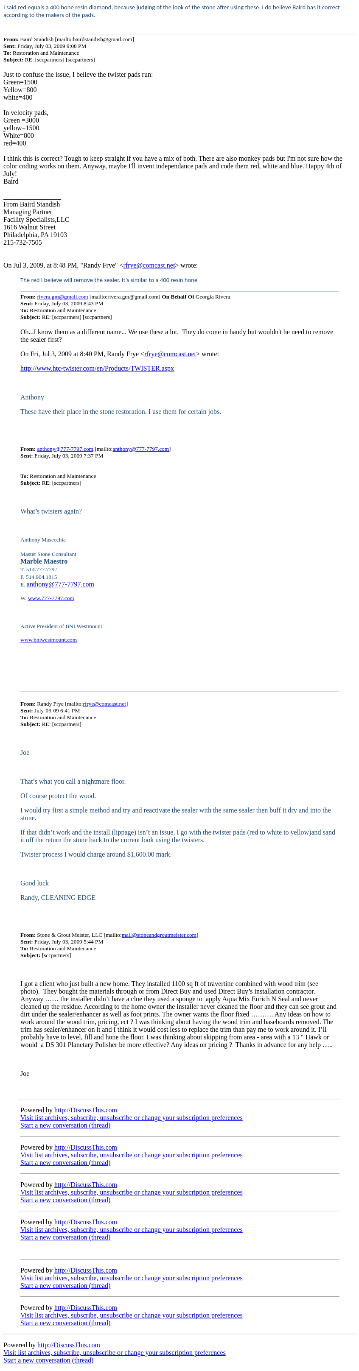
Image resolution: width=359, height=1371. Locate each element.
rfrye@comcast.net (149, 265)
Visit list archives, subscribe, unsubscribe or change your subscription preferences (131, 1117)
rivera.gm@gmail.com (62, 296)
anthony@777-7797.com (65, 449)
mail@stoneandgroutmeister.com (159, 935)
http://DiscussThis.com (85, 1110)
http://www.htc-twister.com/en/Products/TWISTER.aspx (97, 368)
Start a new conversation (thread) (65, 1125)
